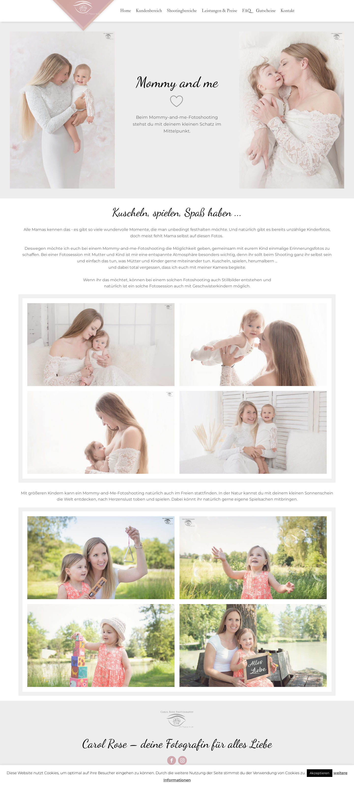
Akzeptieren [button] (319, 773)
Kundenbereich (149, 11)
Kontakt (287, 11)
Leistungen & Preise (219, 11)
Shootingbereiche (182, 11)
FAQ (246, 11)
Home (125, 11)
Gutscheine (266, 11)
